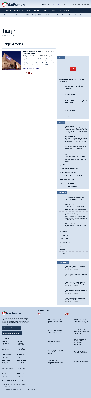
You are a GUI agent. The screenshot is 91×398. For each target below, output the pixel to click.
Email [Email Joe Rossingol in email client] (18, 350)
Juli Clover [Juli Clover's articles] (4, 347)
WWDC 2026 (30, 15)
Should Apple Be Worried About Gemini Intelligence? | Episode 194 (81, 331)
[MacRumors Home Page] (13, 4)
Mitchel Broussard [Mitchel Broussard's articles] (6, 354)
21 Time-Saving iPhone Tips (68, 172)
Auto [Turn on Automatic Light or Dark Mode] (31, 389)
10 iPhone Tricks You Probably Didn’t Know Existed (53, 341)
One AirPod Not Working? (67, 183)
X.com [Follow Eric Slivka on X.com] (22, 344)
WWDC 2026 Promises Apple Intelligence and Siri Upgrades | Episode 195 (74, 86)
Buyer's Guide (56, 10)
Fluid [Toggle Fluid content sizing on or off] (22, 389)
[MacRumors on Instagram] (67, 4)
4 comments (35, 68)
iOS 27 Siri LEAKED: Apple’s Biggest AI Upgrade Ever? (55, 362)
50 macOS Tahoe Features (72, 145)
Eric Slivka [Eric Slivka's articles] (20, 341)
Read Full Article (27, 68)
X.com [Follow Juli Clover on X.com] (6, 350)
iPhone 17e (60, 15)
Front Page (7, 10)
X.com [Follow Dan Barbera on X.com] (6, 370)
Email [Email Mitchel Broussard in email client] (3, 357)
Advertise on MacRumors (11, 333)
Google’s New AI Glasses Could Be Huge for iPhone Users (55, 321)
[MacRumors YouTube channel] (79, 4)
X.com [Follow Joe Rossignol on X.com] (22, 350)
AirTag (69, 15)
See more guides (73, 186)
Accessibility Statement (7, 387)
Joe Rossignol (48, 56)
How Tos (36, 10)
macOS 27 (68, 213)
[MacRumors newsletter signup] (88, 4)
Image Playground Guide (67, 179)
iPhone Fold (19, 15)
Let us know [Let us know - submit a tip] (55, 4)
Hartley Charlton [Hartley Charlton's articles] (6, 360)
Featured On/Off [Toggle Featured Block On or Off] (6, 389)
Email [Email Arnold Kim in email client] (3, 344)
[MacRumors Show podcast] (64, 4)
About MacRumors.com (11, 328)
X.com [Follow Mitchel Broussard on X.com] (6, 357)
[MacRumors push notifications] (82, 4)
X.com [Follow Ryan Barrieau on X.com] (22, 370)
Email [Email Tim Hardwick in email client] (18, 357)
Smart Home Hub (64, 242)
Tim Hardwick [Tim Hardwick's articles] (20, 354)
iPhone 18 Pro (7, 15)
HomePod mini (64, 238)
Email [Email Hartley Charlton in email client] (3, 363)
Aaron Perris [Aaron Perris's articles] (20, 373)
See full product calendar (73, 257)
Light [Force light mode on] (34, 389)
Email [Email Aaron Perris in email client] (18, 376)
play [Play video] (73, 69)
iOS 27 (39, 15)
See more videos (73, 117)
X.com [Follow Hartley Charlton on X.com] (6, 363)
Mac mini (67, 223)
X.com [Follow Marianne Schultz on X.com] (22, 363)
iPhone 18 (78, 15)
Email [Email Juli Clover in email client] (3, 350)
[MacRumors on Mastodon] (76, 4)
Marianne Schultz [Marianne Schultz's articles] (21, 360)
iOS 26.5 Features (70, 136)
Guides (28, 10)
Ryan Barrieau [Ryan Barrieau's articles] (20, 366)
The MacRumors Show (77, 314)
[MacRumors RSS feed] (85, 4)
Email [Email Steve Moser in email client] (3, 376)
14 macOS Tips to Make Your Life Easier (71, 176)
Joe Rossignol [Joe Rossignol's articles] (20, 347)
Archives (29, 73)
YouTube (44, 314)
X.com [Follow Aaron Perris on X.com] (22, 376)
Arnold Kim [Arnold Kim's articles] (4, 341)
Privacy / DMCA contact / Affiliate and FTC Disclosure (14, 384)
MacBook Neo (49, 15)
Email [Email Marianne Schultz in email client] (18, 363)
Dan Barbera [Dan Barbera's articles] (5, 366)
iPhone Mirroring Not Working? (69, 168)
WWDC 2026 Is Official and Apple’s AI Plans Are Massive (55, 351)
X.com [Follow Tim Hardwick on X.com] (22, 357)
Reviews (45, 10)
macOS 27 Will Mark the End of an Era (76, 274)
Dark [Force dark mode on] (37, 389)
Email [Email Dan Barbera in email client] (3, 370)
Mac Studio (63, 249)
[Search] (87, 10)
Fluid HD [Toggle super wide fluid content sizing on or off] (27, 389)
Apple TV (62, 246)
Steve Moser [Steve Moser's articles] (5, 373)
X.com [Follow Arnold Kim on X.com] (6, 344)
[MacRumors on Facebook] (70, 4)
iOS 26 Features (69, 126)
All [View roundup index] (88, 15)
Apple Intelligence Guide (67, 165)
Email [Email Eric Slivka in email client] (18, 344)
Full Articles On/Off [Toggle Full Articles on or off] (15, 389)
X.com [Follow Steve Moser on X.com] (6, 376)
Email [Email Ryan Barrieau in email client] (18, 370)
